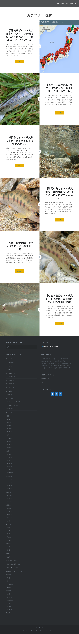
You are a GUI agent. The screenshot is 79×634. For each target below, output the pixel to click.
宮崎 (8, 460)
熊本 (8, 463)
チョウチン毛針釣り (65, 365)
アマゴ (8, 359)
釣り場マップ (64, 3)
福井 (8, 501)
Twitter (43, 382)
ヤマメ (8, 409)
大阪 (8, 603)
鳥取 (8, 431)
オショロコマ (10, 373)
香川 (8, 514)
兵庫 (8, 597)
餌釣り (8, 613)
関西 (7, 590)
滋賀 (8, 609)
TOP (57, 3)
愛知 (8, 546)
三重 (8, 438)
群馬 (8, 587)
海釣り (8, 557)
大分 (8, 457)
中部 (7, 435)
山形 (8, 531)
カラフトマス (10, 376)
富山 (8, 495)
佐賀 (8, 454)
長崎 (8, 469)
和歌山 (9, 600)
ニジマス (8, 394)
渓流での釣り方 (10, 560)
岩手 (8, 534)
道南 (8, 482)
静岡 (8, 550)
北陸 (7, 492)
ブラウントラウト (11, 405)
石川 (8, 498)
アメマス (8, 362)
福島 (8, 537)
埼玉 (8, 578)
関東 (7, 574)
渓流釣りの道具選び (11, 564)
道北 (8, 479)
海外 (7, 553)
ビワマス (8, 398)
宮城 (8, 527)
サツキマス (9, 387)
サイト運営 (9, 380)
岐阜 (8, 444)
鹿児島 (9, 472)
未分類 (8, 521)
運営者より (73, 3)
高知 (8, 517)
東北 (7, 524)
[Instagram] (60, 394)
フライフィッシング (11, 401)
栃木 (8, 581)
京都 (8, 594)
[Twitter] (56, 394)
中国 (7, 416)
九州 (7, 451)
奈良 (8, 606)
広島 (8, 428)
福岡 (8, 466)
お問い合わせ (50, 375)
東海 (7, 543)
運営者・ (43, 375)
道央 (8, 485)
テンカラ (8, 391)
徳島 (8, 508)
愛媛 (8, 511)
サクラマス (9, 384)
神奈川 (9, 584)
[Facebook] (52, 394)
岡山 (8, 422)
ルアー (8, 412)
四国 (7, 505)
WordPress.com (51, 630)
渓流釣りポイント (11, 567)
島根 (8, 425)
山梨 (8, 441)
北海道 (8, 476)
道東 (8, 488)
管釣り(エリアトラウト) (12, 571)
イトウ (8, 366)
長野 (8, 447)
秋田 (8, 540)
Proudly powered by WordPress (31, 630)
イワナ (8, 369)
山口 (8, 419)
